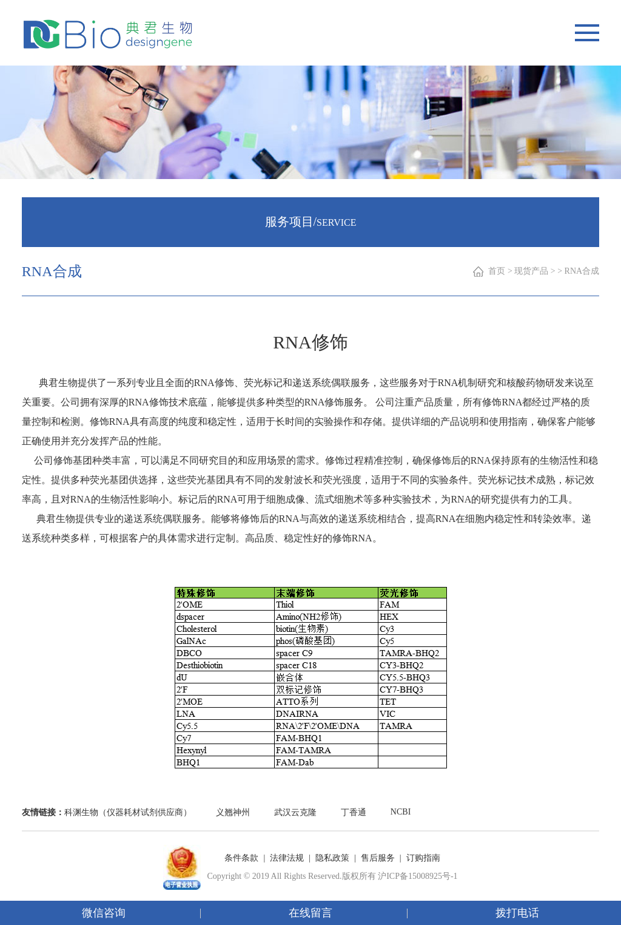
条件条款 (241, 857)
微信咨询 (104, 913)
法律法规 (287, 857)
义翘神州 (233, 812)
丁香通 (353, 812)
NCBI (401, 811)
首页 (496, 271)
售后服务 (378, 857)
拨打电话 (517, 913)
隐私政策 (332, 857)
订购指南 (423, 857)
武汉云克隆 (295, 812)
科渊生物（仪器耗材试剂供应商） (128, 812)
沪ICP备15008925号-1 (417, 876)
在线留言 (310, 913)
